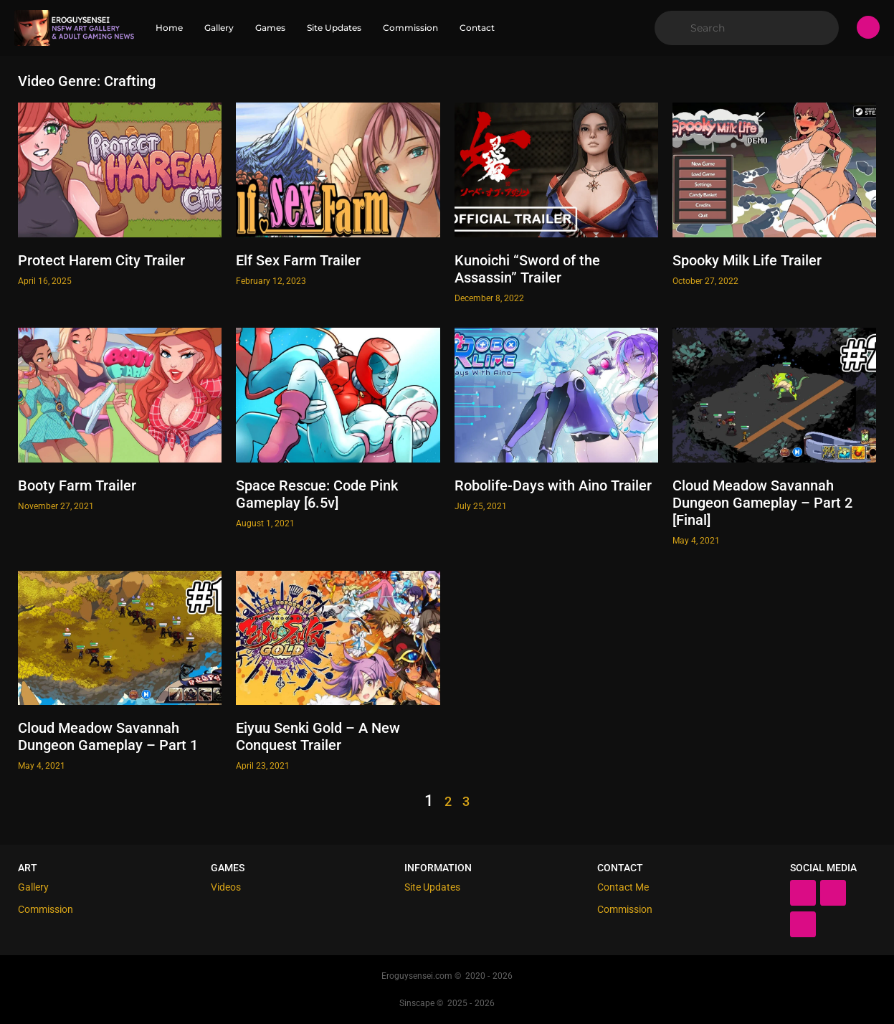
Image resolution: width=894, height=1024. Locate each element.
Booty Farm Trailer (77, 485)
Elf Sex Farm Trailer (298, 260)
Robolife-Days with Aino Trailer (553, 485)
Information (438, 867)
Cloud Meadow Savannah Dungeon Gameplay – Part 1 (108, 736)
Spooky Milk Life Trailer (747, 260)
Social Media (823, 867)
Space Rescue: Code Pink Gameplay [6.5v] (317, 494)
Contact (620, 867)
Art (27, 867)
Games (227, 867)
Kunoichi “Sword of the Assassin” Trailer (527, 269)
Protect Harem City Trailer (101, 260)
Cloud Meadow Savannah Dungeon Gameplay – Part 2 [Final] (762, 502)
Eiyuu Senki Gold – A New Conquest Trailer (318, 736)
